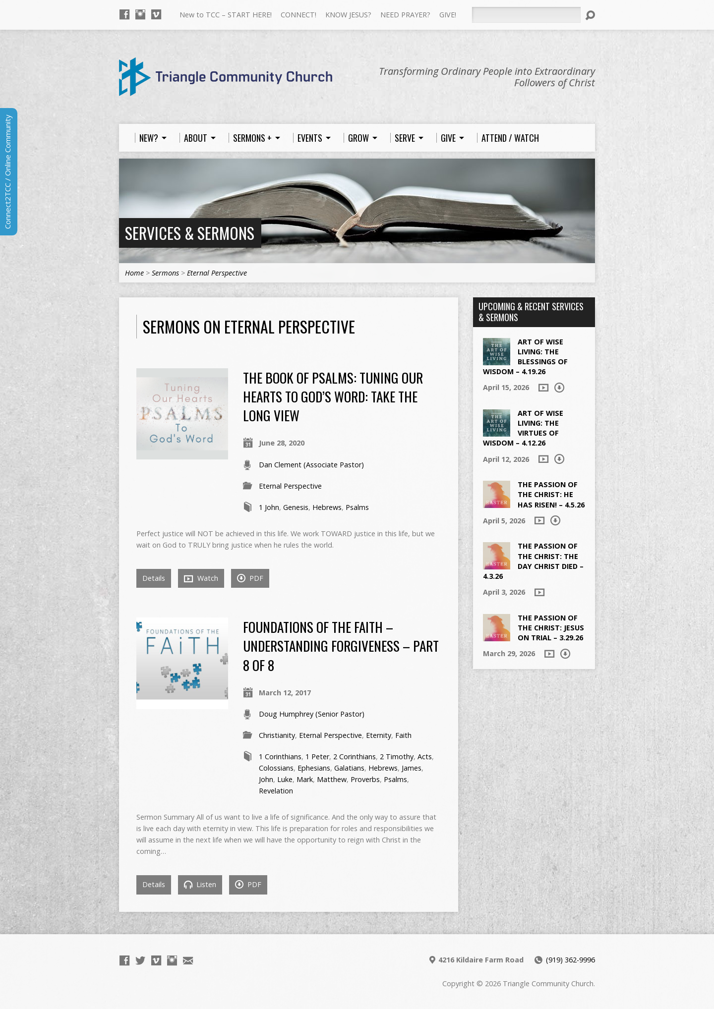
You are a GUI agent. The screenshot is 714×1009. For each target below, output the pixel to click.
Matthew (332, 779)
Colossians (276, 768)
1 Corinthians (280, 756)
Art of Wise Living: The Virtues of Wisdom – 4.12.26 (523, 428)
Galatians (349, 768)
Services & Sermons (189, 232)
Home (134, 273)
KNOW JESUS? (348, 14)
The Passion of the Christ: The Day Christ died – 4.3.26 (533, 560)
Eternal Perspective (217, 273)
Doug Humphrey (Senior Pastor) (311, 714)
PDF (250, 578)
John (266, 779)
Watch (201, 578)
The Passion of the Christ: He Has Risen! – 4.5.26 (551, 494)
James (411, 768)
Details (153, 578)
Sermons (165, 273)
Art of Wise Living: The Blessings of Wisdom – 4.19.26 (525, 356)
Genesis (295, 507)
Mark (305, 779)
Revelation (276, 790)
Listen (200, 884)
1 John (269, 507)
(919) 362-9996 (570, 959)
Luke (285, 779)
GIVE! (447, 14)
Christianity (277, 735)
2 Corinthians (354, 756)
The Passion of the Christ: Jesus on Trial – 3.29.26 (551, 627)
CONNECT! (298, 14)
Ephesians (314, 768)
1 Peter (317, 756)
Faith (403, 735)
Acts (424, 756)
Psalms (357, 507)
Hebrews (327, 507)
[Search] (526, 15)
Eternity (378, 735)
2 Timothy (397, 756)
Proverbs (365, 779)
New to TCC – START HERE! (225, 14)
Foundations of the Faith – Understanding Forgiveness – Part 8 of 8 (341, 646)
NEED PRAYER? (405, 14)
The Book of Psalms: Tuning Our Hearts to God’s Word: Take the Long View (333, 396)
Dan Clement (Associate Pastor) (311, 464)
